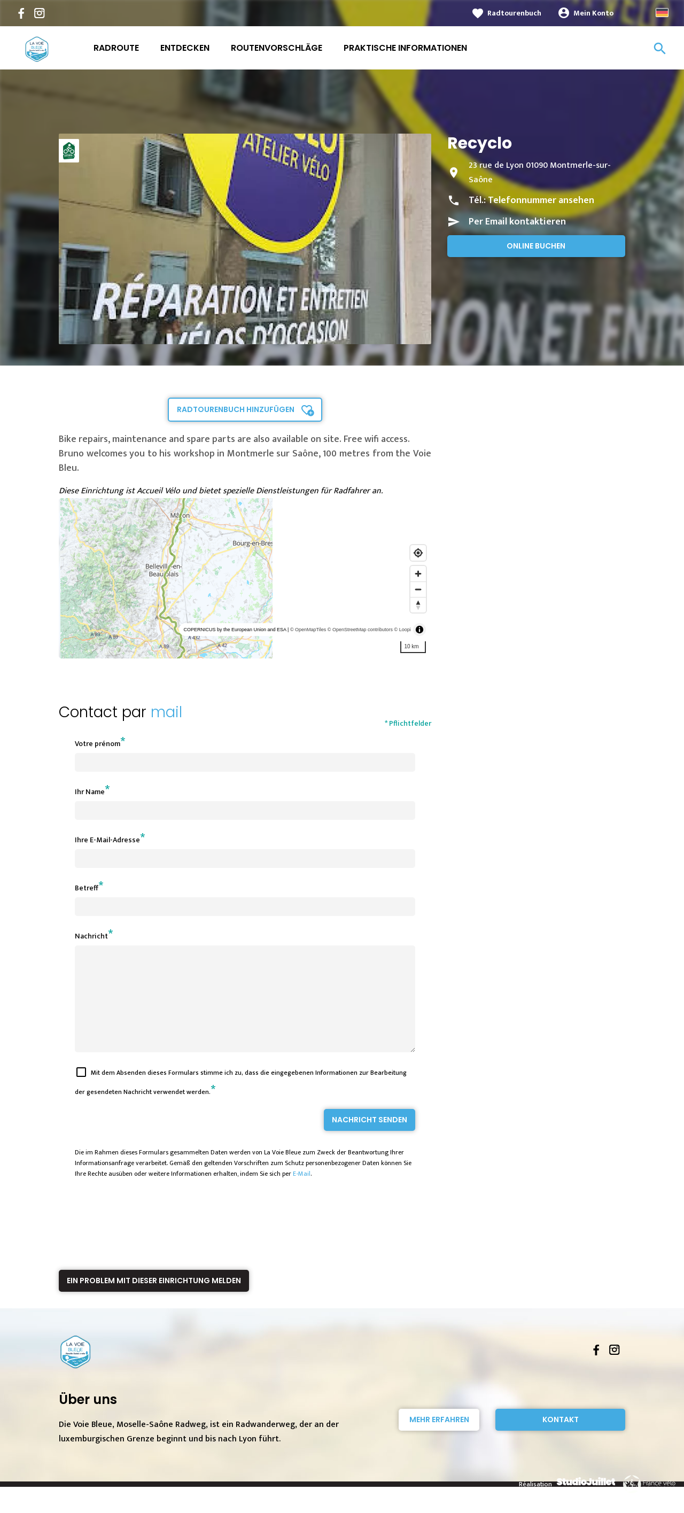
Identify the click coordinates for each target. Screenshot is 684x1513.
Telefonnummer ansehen (541, 200)
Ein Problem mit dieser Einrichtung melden (154, 1299)
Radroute (116, 48)
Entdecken (184, 48)
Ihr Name (90, 792)
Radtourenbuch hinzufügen (235, 409)
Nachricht (91, 936)
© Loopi (402, 629)
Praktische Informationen (405, 48)
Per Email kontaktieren (517, 222)
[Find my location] (418, 553)
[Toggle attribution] (419, 629)
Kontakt (560, 1438)
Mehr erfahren (439, 1438)
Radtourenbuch (514, 13)
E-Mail (301, 1193)
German (662, 13)
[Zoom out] (418, 589)
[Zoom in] (418, 573)
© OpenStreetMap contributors (360, 629)
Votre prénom (97, 744)
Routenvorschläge (276, 48)
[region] (245, 578)
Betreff (86, 888)
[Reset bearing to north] (418, 604)
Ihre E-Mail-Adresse (107, 840)
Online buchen (536, 245)
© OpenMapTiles (308, 629)
